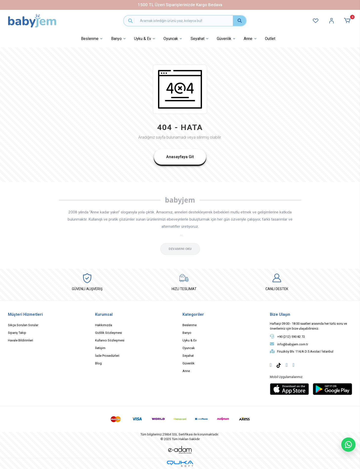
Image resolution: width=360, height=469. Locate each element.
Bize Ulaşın (280, 314)
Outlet (270, 38)
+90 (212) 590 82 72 (287, 336)
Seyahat (200, 39)
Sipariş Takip (17, 333)
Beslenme (92, 39)
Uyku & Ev (145, 39)
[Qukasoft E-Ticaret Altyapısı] (180, 464)
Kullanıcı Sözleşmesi (109, 340)
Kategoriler (193, 314)
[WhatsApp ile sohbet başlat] (348, 444)
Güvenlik (226, 39)
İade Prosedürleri (107, 355)
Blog (98, 363)
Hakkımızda (103, 325)
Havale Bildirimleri (20, 340)
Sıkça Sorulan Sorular (23, 325)
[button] (348, 20)
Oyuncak (173, 39)
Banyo (119, 39)
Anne (250, 39)
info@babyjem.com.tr (289, 344)
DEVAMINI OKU (180, 249)
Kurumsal (104, 314)
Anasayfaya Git (180, 156)
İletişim (100, 348)
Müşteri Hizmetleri (25, 314)
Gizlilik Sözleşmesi (108, 333)
